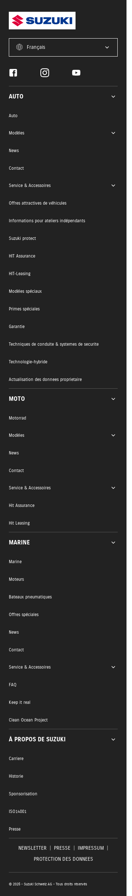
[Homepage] (42, 20)
